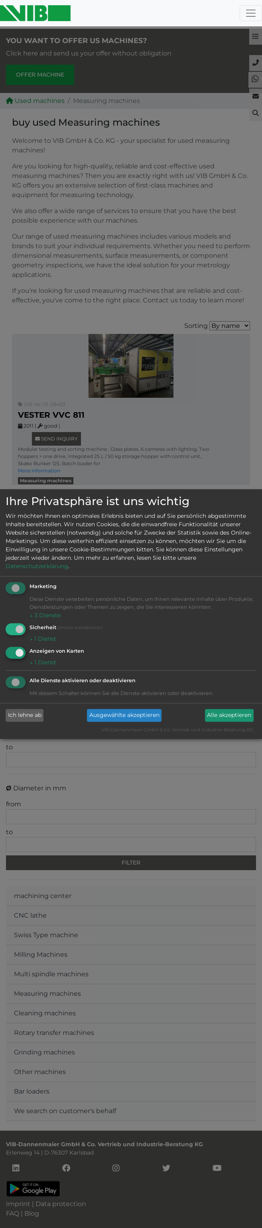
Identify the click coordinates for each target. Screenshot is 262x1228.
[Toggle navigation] (251, 13)
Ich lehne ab (24, 715)
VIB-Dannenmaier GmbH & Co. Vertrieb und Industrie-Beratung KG (177, 729)
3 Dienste (45, 615)
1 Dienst (43, 638)
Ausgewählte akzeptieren (124, 715)
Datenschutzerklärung (37, 566)
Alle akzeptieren (229, 715)
